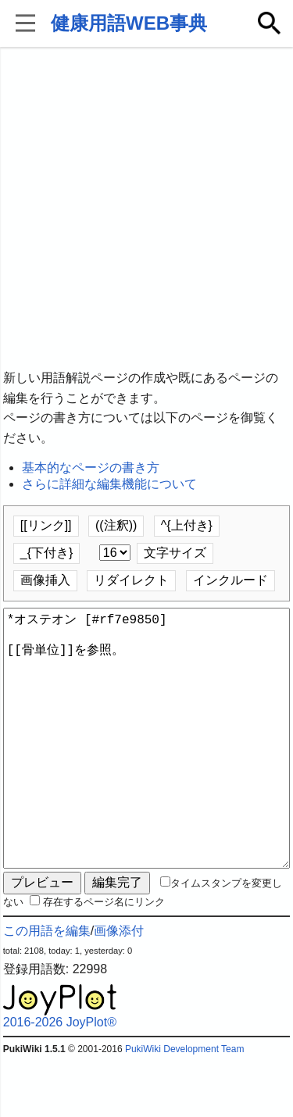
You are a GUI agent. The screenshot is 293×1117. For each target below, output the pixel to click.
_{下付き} (46, 552)
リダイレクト (131, 580)
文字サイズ (175, 552)
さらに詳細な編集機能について (109, 484)
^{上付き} (187, 525)
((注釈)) (116, 525)
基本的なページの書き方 (90, 467)
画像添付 (119, 987)
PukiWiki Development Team (185, 1105)
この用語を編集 (47, 987)
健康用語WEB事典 (129, 23)
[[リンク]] (46, 525)
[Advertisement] (146, 208)
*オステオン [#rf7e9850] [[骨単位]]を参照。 (147, 766)
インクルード (230, 580)
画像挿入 (45, 580)
